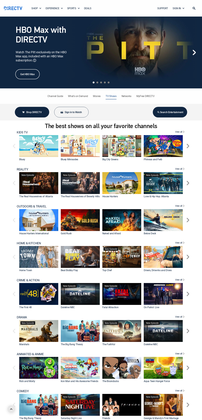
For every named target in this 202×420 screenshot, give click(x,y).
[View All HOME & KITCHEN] (180, 243)
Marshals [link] (24, 344)
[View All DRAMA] (180, 317)
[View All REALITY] (180, 169)
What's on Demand (78, 96)
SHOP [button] (36, 8)
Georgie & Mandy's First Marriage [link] (161, 418)
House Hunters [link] (110, 196)
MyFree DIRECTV (145, 96)
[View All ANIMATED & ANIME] (180, 354)
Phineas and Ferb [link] (153, 159)
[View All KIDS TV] (180, 132)
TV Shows (111, 96)
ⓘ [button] (34, 60)
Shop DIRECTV (32, 112)
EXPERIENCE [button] (54, 8)
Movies (97, 96)
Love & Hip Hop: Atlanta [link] (156, 196)
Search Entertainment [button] (170, 112)
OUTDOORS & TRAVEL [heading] (31, 206)
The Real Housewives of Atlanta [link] (36, 196)
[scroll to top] (11, 409)
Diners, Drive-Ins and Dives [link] (158, 270)
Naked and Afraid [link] (111, 233)
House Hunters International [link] (34, 233)
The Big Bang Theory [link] (72, 344)
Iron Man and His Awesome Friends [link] (79, 381)
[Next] (194, 52)
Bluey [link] (22, 159)
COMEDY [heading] (23, 391)
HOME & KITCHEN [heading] (29, 243)
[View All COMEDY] (180, 391)
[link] (38, 146)
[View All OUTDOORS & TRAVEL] (180, 206)
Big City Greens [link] (110, 159)
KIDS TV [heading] (22, 132)
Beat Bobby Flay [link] (69, 270)
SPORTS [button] (73, 8)
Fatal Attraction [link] (110, 307)
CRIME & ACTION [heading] (28, 280)
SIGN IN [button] (179, 8)
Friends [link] (106, 418)
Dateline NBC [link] (68, 307)
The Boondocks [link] (110, 381)
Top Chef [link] (107, 270)
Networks (126, 96)
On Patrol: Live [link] (151, 307)
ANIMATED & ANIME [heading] (30, 354)
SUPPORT (162, 8)
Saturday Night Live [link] (71, 418)
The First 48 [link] (25, 307)
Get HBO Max (27, 74)
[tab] (94, 82)
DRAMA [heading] (22, 317)
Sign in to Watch (71, 112)
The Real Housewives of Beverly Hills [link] (80, 196)
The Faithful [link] (108, 344)
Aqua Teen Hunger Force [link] (157, 381)
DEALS (87, 8)
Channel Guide (55, 96)
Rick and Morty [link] (27, 381)
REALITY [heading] (22, 169)
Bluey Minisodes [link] (69, 159)
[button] (194, 8)
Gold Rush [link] (66, 233)
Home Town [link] (25, 270)
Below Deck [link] (150, 233)
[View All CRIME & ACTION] (180, 280)
